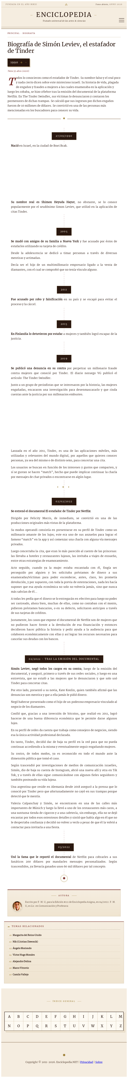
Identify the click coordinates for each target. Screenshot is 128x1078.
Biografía (29, 33)
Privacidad (86, 1062)
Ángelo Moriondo (22, 948)
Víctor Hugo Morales (24, 955)
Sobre (99, 1062)
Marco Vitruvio (21, 968)
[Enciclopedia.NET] (64, 15)
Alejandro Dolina (22, 961)
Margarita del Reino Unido (27, 935)
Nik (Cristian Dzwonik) (25, 942)
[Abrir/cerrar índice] (121, 20)
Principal (14, 33)
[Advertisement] (64, 174)
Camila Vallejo (20, 975)
